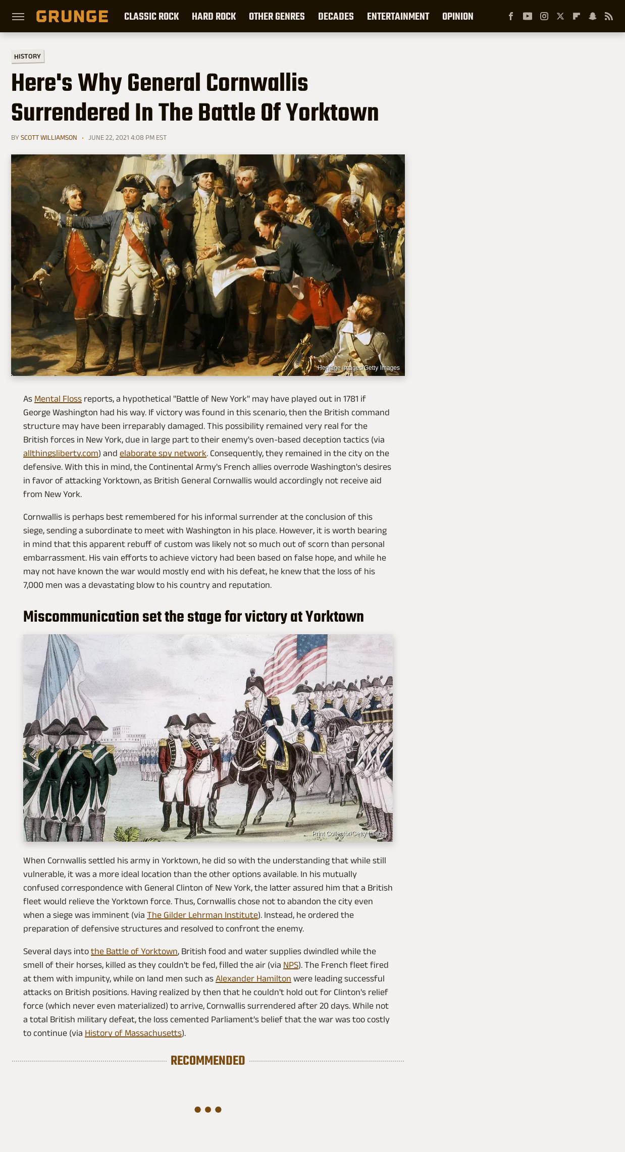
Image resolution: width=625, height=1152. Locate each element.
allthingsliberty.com (60, 453)
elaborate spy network (163, 453)
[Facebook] (511, 16)
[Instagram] (544, 16)
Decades (336, 16)
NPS (290, 965)
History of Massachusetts (133, 1033)
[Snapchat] (593, 16)
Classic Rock (151, 16)
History (27, 55)
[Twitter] (560, 16)
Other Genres (277, 16)
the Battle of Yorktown (134, 951)
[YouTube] (527, 16)
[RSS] (609, 16)
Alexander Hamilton (253, 978)
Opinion (458, 16)
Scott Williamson (49, 137)
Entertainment (398, 16)
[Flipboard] (576, 16)
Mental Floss (58, 399)
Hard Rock (214, 16)
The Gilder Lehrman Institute (202, 915)
